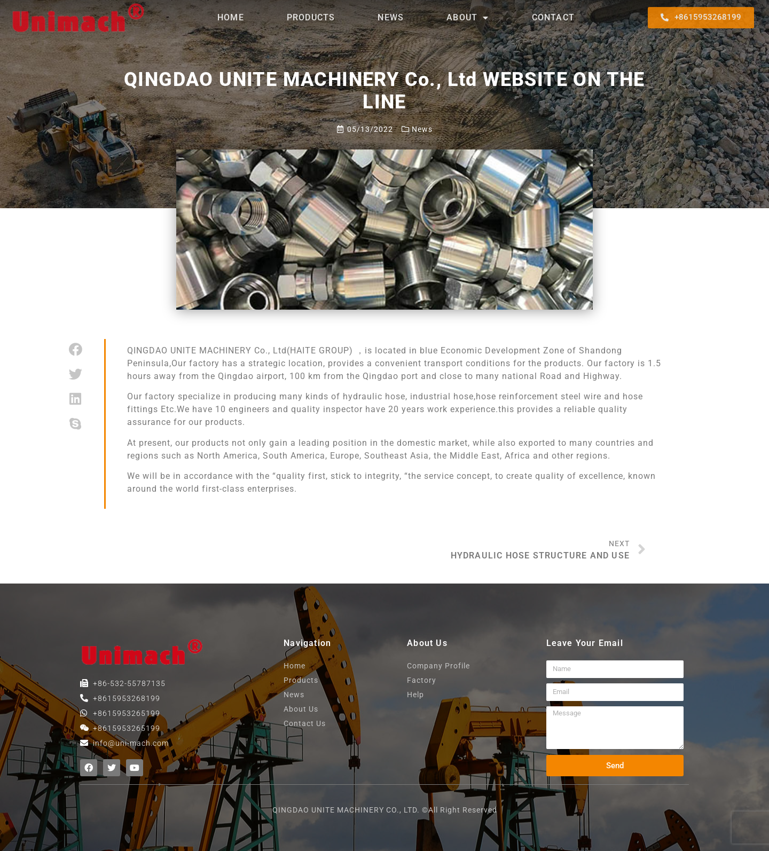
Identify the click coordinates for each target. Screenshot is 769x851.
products (311, 13)
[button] (701, 13)
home (230, 13)
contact (553, 13)
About (467, 13)
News (391, 13)
